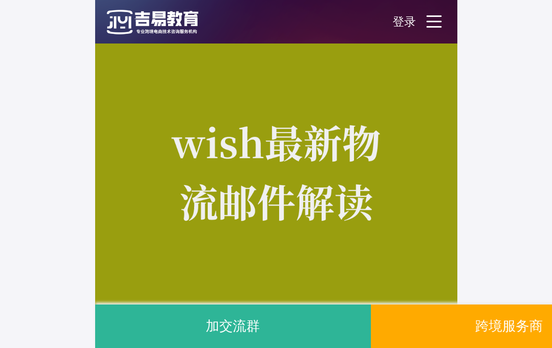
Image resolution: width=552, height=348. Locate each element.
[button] (162, 22)
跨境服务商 (509, 326)
